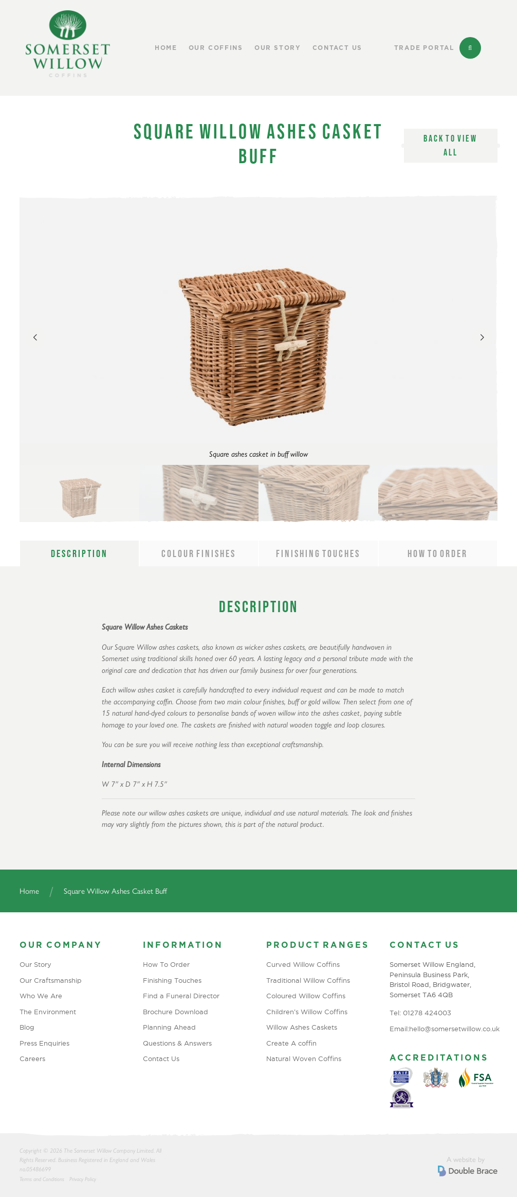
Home (166, 48)
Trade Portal (424, 48)
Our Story (277, 48)
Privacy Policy (82, 1179)
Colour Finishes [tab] (198, 553)
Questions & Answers (177, 1043)
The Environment (48, 1011)
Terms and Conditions (42, 1179)
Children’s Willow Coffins (306, 1011)
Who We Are (41, 995)
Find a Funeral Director (181, 995)
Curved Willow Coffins (303, 964)
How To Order (166, 964)
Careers (32, 1058)
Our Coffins (216, 48)
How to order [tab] (438, 553)
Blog (27, 1027)
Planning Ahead (169, 1027)
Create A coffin (291, 1043)
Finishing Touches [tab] (318, 553)
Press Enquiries (44, 1043)
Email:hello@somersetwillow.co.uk (443, 1028)
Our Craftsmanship (51, 980)
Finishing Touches (172, 980)
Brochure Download (175, 1011)
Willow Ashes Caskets (301, 1027)
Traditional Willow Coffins (308, 980)
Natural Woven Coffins (303, 1058)
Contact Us (337, 48)
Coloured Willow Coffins (305, 995)
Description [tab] (79, 553)
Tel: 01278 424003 (420, 1012)
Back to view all (450, 145)
